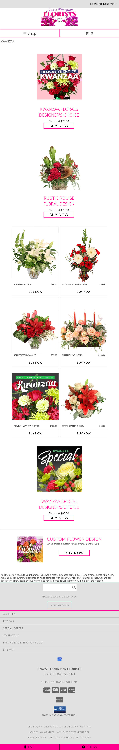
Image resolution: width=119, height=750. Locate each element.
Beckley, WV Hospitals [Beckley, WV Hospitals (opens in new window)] (77, 726)
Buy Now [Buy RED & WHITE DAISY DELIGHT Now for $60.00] (84, 292)
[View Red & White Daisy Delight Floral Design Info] (83, 255)
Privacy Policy (37, 737)
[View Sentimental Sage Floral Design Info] (35, 255)
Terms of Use (83, 737)
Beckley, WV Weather (42, 732)
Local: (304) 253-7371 (59, 674)
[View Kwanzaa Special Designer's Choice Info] (59, 468)
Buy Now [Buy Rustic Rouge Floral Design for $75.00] (58, 214)
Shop (29, 33)
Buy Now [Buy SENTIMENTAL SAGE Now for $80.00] (35, 292)
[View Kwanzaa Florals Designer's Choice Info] (59, 76)
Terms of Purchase (60, 737)
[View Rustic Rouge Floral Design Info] (59, 165)
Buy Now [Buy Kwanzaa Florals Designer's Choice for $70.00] (58, 125)
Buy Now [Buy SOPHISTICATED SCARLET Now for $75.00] (35, 362)
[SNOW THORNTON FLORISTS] (59, 25)
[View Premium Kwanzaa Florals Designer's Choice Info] (35, 396)
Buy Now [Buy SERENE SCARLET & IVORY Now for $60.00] (84, 433)
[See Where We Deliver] (59, 605)
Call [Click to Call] (29, 747)
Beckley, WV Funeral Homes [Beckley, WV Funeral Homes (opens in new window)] (44, 726)
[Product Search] (60, 587)
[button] (60, 709)
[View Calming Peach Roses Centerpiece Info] (83, 325)
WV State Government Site (73, 732)
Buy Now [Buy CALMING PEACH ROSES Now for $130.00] (84, 362)
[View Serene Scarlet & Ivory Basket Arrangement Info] (83, 396)
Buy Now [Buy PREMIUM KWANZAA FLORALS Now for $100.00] (35, 433)
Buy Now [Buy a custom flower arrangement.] (74, 552)
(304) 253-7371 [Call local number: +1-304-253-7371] (107, 3)
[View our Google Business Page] (59, 660)
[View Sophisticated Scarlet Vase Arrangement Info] (35, 325)
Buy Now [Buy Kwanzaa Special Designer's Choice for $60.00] (58, 517)
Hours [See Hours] (89, 747)
